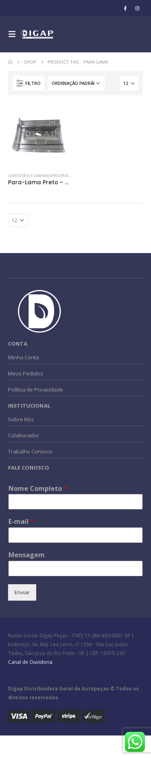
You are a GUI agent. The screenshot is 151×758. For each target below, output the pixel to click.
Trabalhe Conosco (30, 451)
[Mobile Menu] (14, 34)
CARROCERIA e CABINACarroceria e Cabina (46, 175)
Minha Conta (23, 357)
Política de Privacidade (35, 389)
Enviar (22, 592)
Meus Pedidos (25, 373)
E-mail (21, 521)
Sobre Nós (21, 419)
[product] (40, 135)
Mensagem (26, 555)
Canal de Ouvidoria (30, 662)
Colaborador (23, 435)
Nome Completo (37, 488)
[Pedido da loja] (76, 83)
